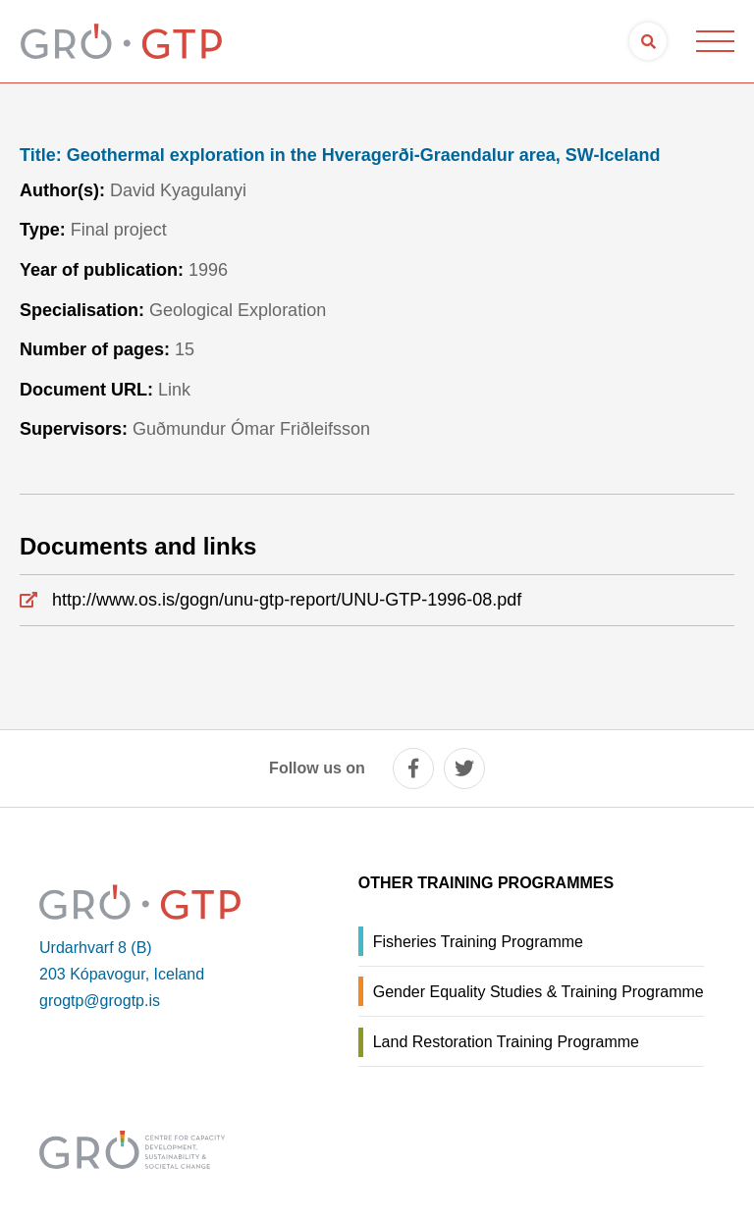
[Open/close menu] (714, 41)
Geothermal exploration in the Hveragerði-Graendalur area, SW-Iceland (340, 155)
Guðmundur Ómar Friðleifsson (251, 429)
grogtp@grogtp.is (99, 1000)
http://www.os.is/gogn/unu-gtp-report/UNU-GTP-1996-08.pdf (286, 599)
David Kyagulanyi (178, 190)
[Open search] (648, 41)
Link (174, 389)
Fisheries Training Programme (478, 941)
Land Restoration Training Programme (506, 1041)
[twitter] (464, 768)
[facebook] (413, 768)
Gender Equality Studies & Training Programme (538, 991)
